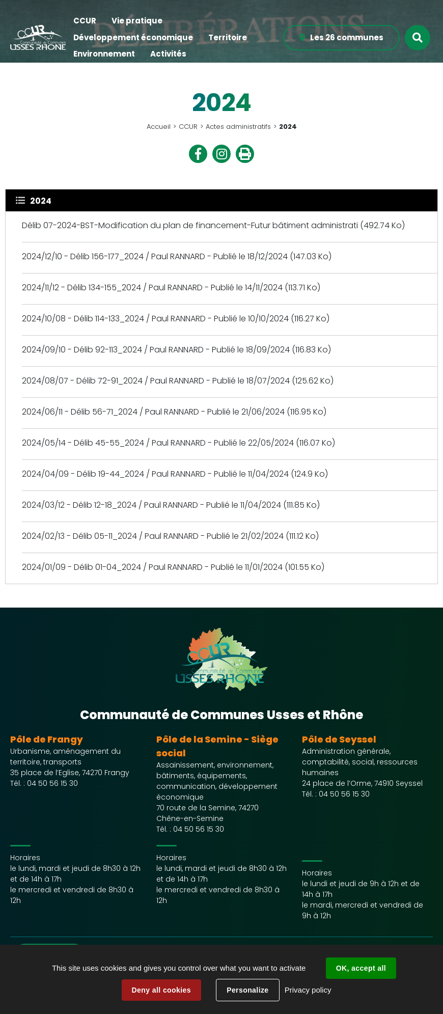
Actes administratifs (238, 126)
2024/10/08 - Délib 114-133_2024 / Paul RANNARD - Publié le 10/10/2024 (155, 318)
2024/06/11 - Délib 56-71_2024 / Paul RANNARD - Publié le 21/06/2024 (153, 412)
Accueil (159, 126)
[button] (85, 21)
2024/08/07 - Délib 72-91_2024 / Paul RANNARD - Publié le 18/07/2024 (156, 381)
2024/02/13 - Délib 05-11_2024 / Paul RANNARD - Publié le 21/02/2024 (153, 536)
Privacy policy (308, 989)
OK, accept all (361, 968)
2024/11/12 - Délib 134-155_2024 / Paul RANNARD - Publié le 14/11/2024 (153, 287)
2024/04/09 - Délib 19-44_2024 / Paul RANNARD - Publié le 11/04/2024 (155, 474)
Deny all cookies (161, 990)
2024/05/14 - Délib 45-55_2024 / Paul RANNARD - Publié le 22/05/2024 (158, 443)
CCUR (188, 126)
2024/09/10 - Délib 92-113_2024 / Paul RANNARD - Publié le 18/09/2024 (156, 349)
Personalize (247, 990)
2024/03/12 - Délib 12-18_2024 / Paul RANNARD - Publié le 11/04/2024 (151, 505)
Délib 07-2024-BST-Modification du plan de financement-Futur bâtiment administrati (190, 225)
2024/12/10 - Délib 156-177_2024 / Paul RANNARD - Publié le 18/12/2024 (155, 256)
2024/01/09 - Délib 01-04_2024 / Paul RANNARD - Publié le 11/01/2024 (153, 567)
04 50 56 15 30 (52, 783)
